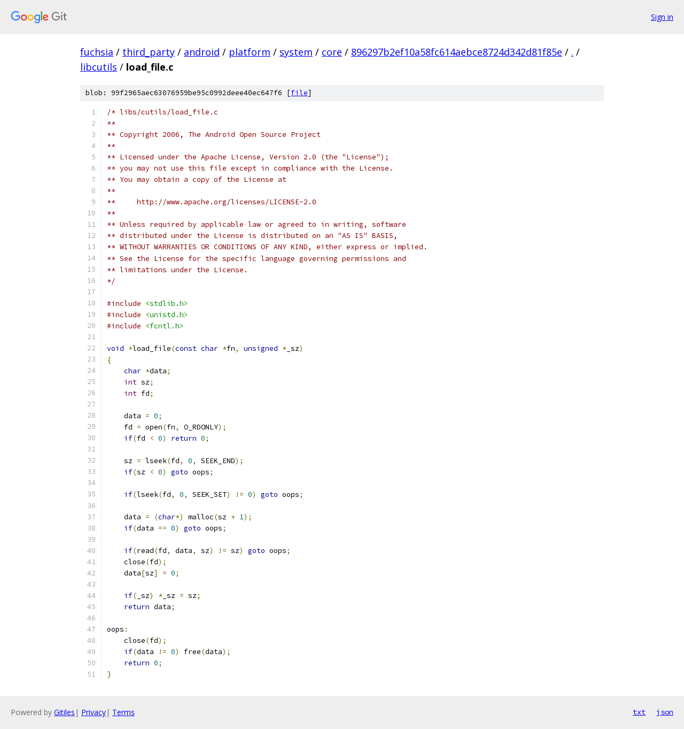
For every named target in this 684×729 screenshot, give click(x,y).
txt (639, 712)
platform (249, 51)
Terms (123, 712)
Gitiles (64, 712)
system (296, 51)
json (664, 712)
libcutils (98, 66)
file (299, 92)
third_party (148, 51)
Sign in (662, 17)
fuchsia (96, 51)
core (332, 51)
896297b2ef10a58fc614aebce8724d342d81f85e (456, 51)
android (202, 51)
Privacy (93, 712)
